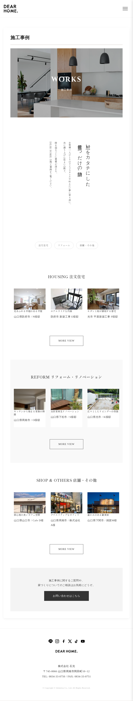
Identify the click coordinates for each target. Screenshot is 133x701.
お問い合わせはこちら (66, 596)
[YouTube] (83, 642)
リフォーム (63, 245)
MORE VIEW (67, 341)
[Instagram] (57, 642)
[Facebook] (63, 642)
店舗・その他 (90, 245)
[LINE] (50, 642)
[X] (70, 642)
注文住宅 (40, 245)
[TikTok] (76, 642)
